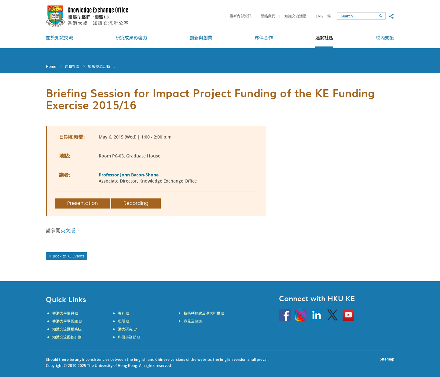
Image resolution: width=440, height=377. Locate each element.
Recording (135, 203)
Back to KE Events (66, 256)
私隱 (121, 321)
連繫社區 (72, 66)
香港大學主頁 (63, 313)
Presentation (82, 203)
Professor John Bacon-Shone (129, 175)
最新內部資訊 (240, 16)
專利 (121, 313)
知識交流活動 (295, 16)
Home (51, 66)
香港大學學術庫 (65, 321)
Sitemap (387, 359)
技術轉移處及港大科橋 (202, 313)
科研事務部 (127, 337)
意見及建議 (193, 321)
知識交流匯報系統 (67, 329)
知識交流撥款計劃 (67, 337)
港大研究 (125, 329)
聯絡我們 (268, 16)
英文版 (68, 230)
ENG (319, 16)
